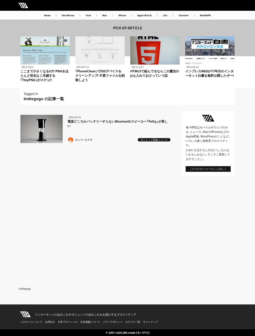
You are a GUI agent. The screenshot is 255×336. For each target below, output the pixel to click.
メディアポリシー (113, 321)
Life (165, 15)
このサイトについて (31, 321)
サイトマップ (150, 321)
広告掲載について (90, 321)
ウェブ (218, 127)
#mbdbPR (205, 15)
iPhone (122, 15)
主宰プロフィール (67, 321)
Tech (88, 15)
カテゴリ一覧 (132, 321)
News (47, 15)
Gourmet (184, 15)
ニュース (195, 132)
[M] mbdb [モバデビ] (136, 333)
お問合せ (50, 321)
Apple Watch (144, 15)
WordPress (68, 15)
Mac (104, 15)
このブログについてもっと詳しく (208, 169)
